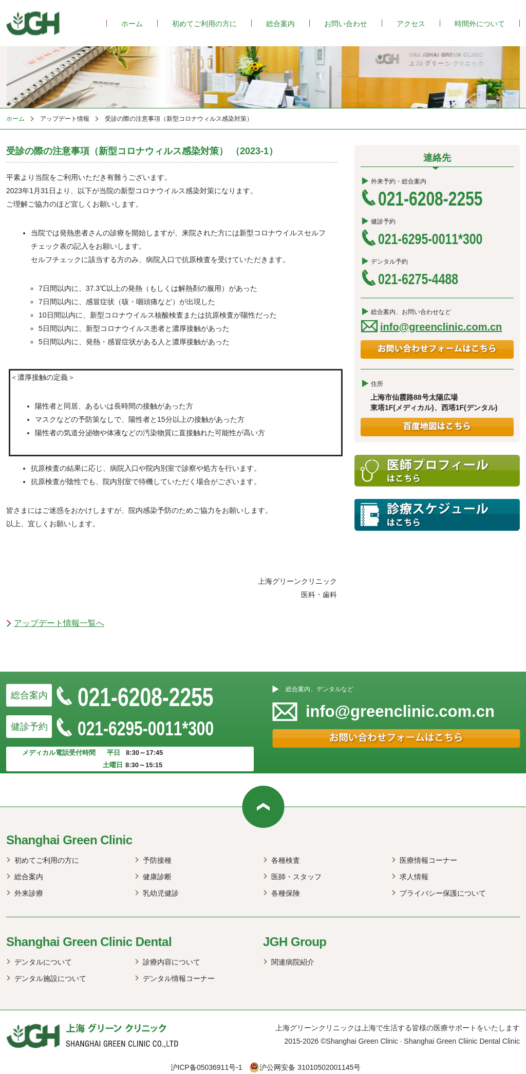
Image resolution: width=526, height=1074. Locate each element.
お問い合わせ (345, 24)
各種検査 (285, 860)
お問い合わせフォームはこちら (437, 349)
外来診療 (28, 893)
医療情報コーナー (428, 860)
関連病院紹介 (292, 962)
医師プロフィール (437, 471)
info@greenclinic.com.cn (441, 326)
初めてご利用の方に (204, 24)
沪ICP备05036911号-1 (206, 1067)
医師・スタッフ (296, 877)
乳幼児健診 (161, 893)
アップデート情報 (64, 118)
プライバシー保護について (443, 893)
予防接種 (157, 860)
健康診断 (157, 877)
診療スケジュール (437, 515)
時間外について (480, 24)
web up (263, 807)
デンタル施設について (50, 978)
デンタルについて (43, 962)
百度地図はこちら (437, 427)
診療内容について (171, 962)
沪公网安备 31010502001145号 (305, 1067)
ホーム (132, 24)
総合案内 (280, 24)
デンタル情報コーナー (179, 978)
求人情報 (414, 877)
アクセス (411, 24)
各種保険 (285, 893)
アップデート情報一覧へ (59, 623)
